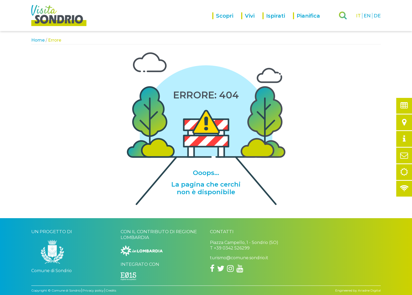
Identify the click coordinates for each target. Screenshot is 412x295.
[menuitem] (226, 21)
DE (377, 16)
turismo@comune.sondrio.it (239, 257)
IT (358, 16)
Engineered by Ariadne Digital (358, 290)
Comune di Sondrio (66, 290)
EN (367, 16)
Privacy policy (93, 290)
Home (38, 40)
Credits (111, 290)
